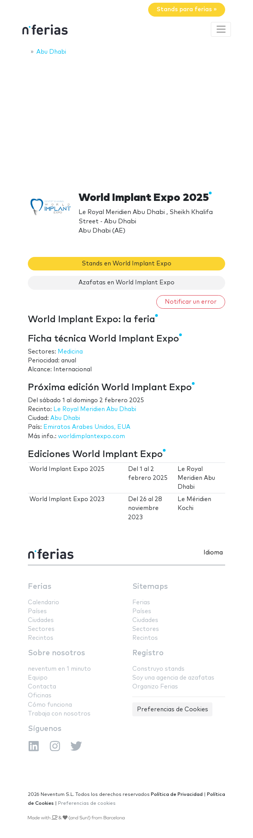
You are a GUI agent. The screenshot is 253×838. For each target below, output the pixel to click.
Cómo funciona (50, 705)
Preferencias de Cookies (172, 709)
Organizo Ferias (155, 687)
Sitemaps (150, 586)
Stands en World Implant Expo (126, 264)
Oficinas (39, 696)
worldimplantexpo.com (91, 436)
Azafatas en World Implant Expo (126, 283)
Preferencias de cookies (87, 803)
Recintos (40, 638)
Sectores (41, 629)
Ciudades (41, 620)
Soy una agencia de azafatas (173, 678)
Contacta (42, 687)
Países (37, 611)
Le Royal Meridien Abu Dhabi (94, 409)
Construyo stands (158, 669)
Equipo (38, 678)
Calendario (43, 602)
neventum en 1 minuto (59, 669)
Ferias (39, 586)
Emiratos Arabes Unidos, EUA (86, 427)
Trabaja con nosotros (59, 714)
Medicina (70, 352)
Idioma (213, 553)
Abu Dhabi (65, 418)
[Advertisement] (126, 119)
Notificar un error (191, 302)
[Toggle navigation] (221, 29)
